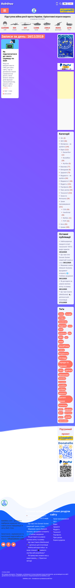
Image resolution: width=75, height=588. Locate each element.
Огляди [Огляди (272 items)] (63, 357)
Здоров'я (64, 172)
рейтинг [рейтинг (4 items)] (61, 409)
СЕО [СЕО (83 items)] (61, 370)
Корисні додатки (59, 540)
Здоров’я (56, 527)
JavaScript (66, 212)
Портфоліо (64, 187)
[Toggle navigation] (5, 10)
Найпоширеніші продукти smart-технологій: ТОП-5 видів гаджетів (37, 518)
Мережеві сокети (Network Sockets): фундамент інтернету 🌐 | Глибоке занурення (66, 270)
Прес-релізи (65, 190)
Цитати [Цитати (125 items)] (68, 370)
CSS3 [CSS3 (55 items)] (61, 314)
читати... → (7, 88)
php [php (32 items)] (69, 333)
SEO (62, 141)
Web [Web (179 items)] (61, 341)
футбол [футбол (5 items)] (61, 417)
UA (70, 4)
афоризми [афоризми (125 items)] (64, 374)
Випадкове (64, 170)
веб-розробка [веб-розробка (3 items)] (62, 382)
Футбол (65, 163)
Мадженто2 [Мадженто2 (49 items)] (63, 353)
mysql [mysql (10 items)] (70, 326)
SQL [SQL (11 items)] (66, 337)
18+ (62, 138)
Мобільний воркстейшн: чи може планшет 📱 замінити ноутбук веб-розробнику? (37, 550)
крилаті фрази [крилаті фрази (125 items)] (62, 399)
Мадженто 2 (65, 181)
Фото (62, 224)
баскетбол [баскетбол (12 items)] (62, 378)
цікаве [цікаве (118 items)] (68, 417)
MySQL (65, 218)
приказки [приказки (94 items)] (63, 405)
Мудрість (64, 184)
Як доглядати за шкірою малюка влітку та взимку (65, 283)
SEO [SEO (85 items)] (61, 337)
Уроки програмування (61, 519)
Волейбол (66, 158)
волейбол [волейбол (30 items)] (62, 385)
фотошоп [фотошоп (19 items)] (68, 413)
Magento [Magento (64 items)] (62, 325)
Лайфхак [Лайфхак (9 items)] (61, 350)
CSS (64, 209)
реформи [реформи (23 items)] (68, 409)
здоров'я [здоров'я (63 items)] (62, 393)
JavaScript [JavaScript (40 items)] (63, 322)
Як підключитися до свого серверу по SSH (10, 56)
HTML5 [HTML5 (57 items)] (62, 318)
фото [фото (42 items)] (61, 413)
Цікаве (63, 227)
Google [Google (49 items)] (69, 314)
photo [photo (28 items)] (61, 329)
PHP (64, 221)
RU (65, 4)
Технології (64, 193)
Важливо (64, 167)
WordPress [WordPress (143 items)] (64, 346)
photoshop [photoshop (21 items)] (62, 333)
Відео (63, 150)
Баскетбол (67, 152)
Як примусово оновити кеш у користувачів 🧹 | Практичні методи (38, 558)
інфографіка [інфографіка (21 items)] (63, 421)
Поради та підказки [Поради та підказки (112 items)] (64, 364)
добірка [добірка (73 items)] (62, 389)
